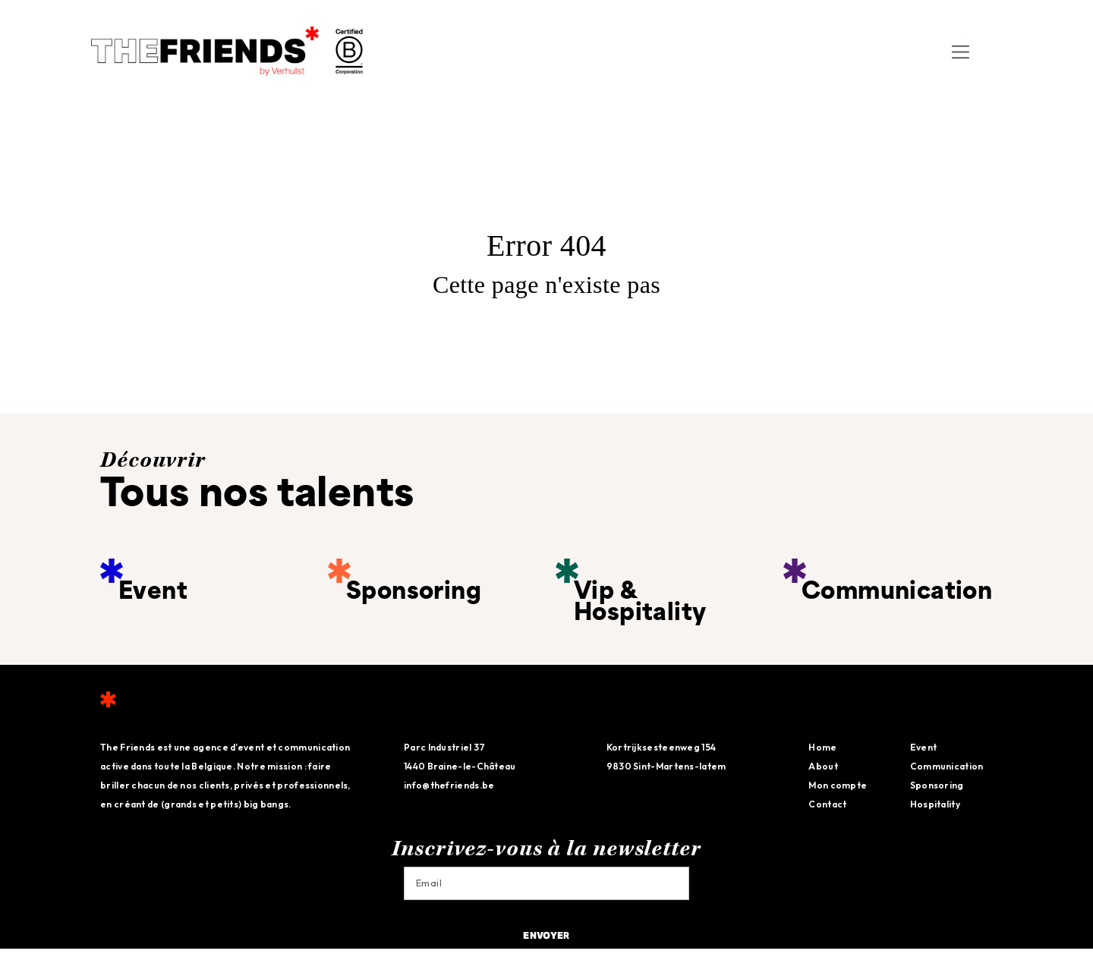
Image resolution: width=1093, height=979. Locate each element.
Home (822, 747)
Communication (947, 766)
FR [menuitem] (987, 51)
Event (923, 747)
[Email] (546, 883)
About (823, 766)
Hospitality (935, 804)
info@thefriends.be (449, 785)
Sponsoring (937, 785)
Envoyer (546, 936)
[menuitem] (990, 51)
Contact (827, 804)
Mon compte (837, 785)
